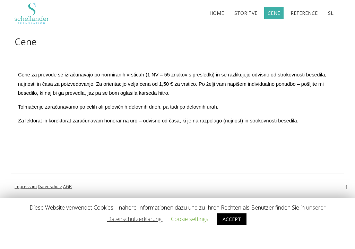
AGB (67, 187)
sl (331, 13)
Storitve (245, 13)
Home (216, 13)
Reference (304, 13)
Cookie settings (189, 219)
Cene (274, 13)
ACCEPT (232, 219)
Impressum (26, 187)
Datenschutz (50, 187)
